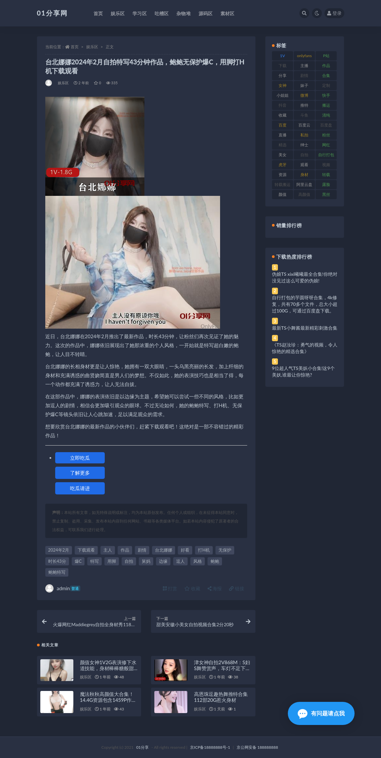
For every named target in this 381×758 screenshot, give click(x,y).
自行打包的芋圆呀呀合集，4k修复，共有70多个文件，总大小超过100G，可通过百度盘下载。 (304, 304)
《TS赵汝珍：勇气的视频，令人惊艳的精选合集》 (304, 348)
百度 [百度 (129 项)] (282, 125)
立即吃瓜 (80, 458)
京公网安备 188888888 (257, 747)
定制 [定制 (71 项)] (326, 85)
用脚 (111, 561)
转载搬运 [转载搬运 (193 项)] (282, 184)
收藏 (192, 588)
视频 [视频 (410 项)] (326, 164)
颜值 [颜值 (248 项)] (282, 194)
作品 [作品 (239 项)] (326, 65)
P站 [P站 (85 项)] (326, 55)
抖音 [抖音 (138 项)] (282, 105)
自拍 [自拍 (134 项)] (304, 154)
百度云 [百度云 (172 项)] (304, 125)
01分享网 (52, 13)
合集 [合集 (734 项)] (326, 75)
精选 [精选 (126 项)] (282, 144)
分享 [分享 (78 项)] (282, 75)
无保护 (224, 550)
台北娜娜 (163, 550)
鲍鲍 (214, 561)
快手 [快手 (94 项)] (326, 95)
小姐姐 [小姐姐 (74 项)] (282, 95)
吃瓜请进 (80, 488)
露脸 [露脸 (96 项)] (326, 184)
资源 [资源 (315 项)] (282, 174)
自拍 (129, 561)
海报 (215, 588)
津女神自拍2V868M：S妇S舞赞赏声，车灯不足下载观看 (222, 668)
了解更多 (80, 473)
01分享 (142, 747)
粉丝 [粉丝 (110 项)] (326, 134)
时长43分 (57, 561)
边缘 (163, 561)
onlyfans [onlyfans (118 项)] (304, 55)
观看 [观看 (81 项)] (304, 164)
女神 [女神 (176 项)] (282, 85)
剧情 (142, 550)
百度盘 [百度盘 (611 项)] (326, 125)
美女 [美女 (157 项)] (282, 154)
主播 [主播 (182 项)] (304, 65)
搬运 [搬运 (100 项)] (326, 105)
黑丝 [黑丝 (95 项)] (326, 194)
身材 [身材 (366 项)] (304, 174)
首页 (75, 46)
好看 (185, 550)
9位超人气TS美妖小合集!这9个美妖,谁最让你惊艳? (303, 371)
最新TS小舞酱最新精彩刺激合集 (304, 328)
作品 (125, 550)
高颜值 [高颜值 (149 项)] (304, 194)
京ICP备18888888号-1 (210, 747)
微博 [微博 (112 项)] (304, 95)
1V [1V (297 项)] (282, 55)
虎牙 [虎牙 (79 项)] (282, 164)
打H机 (204, 550)
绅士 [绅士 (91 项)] (304, 144)
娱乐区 (92, 46)
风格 (197, 561)
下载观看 (86, 550)
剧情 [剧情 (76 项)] (304, 75)
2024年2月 (58, 550)
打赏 (170, 588)
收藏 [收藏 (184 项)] (282, 115)
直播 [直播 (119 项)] (282, 134)
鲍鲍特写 (56, 572)
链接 (236, 588)
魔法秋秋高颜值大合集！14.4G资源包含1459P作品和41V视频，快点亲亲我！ (109, 700)
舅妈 (146, 561)
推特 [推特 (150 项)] (304, 105)
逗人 (180, 561)
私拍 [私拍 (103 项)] (304, 134)
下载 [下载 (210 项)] (282, 65)
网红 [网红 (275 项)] (326, 144)
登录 (334, 13)
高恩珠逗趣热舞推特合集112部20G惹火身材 (221, 697)
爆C (78, 561)
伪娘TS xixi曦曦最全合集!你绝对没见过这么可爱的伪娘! (304, 277)
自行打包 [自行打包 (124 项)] (326, 154)
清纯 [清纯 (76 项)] (326, 115)
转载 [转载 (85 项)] (326, 174)
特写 (94, 561)
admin (62, 588)
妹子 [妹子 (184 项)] (304, 85)
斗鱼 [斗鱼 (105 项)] (304, 115)
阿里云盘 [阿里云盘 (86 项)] (304, 184)
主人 (107, 550)
